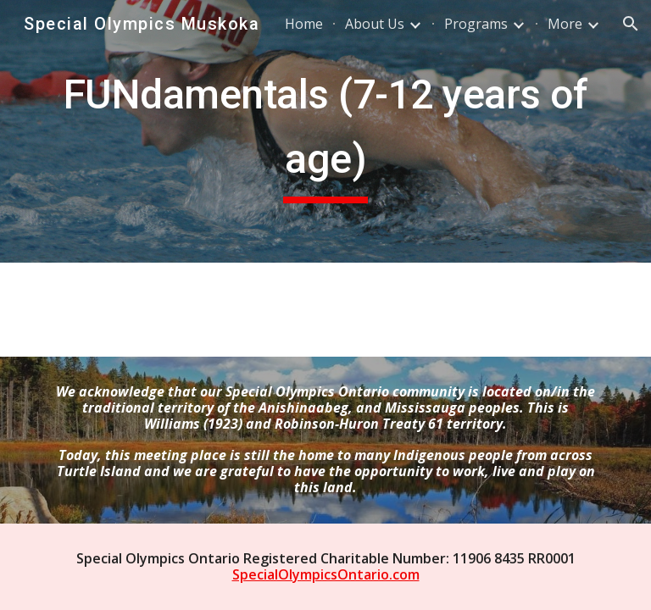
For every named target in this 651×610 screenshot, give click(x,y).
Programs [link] (476, 23)
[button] (630, 23)
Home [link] (304, 23)
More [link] (565, 23)
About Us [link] (374, 23)
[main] (325, 131)
